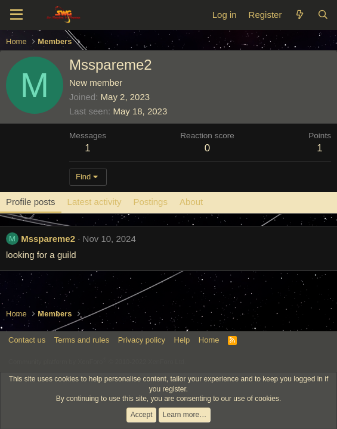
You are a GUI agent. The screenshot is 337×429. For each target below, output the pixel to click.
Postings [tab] (150, 202)
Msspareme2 (48, 239)
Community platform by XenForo (97, 361)
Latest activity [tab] (94, 202)
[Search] (323, 15)
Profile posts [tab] (30, 202)
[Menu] (16, 15)
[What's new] (299, 15)
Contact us (26, 339)
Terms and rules (81, 339)
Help (182, 339)
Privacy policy (141, 339)
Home (209, 339)
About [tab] (191, 202)
